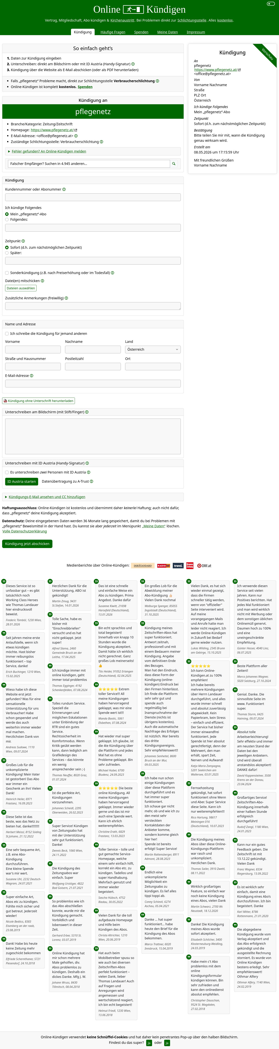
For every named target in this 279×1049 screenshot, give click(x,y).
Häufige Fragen (113, 32)
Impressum (196, 32)
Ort (127, 358)
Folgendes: (19, 219)
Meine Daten (167, 32)
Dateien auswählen (21, 288)
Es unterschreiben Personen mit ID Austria (48, 472)
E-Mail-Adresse (17, 375)
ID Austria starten (21, 481)
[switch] (271, 4)
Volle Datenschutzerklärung (24, 531)
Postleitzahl (74, 358)
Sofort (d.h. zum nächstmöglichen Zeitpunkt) (46, 247)
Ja (149, 1043)
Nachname (74, 341)
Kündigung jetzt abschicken (27, 543)
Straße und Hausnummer (25, 358)
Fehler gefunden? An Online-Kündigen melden (49, 151)
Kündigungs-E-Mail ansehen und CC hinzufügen (47, 496)
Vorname (12, 341)
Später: (16, 252)
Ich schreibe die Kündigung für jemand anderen (48, 333)
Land (129, 341)
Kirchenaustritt (122, 20)
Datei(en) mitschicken (22, 280)
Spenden (141, 32)
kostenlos (225, 20)
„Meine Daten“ (153, 526)
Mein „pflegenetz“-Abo (28, 214)
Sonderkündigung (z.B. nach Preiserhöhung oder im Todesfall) (60, 272)
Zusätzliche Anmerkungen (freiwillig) (34, 298)
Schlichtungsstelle (192, 20)
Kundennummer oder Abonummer (33, 189)
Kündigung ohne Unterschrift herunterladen (40, 401)
